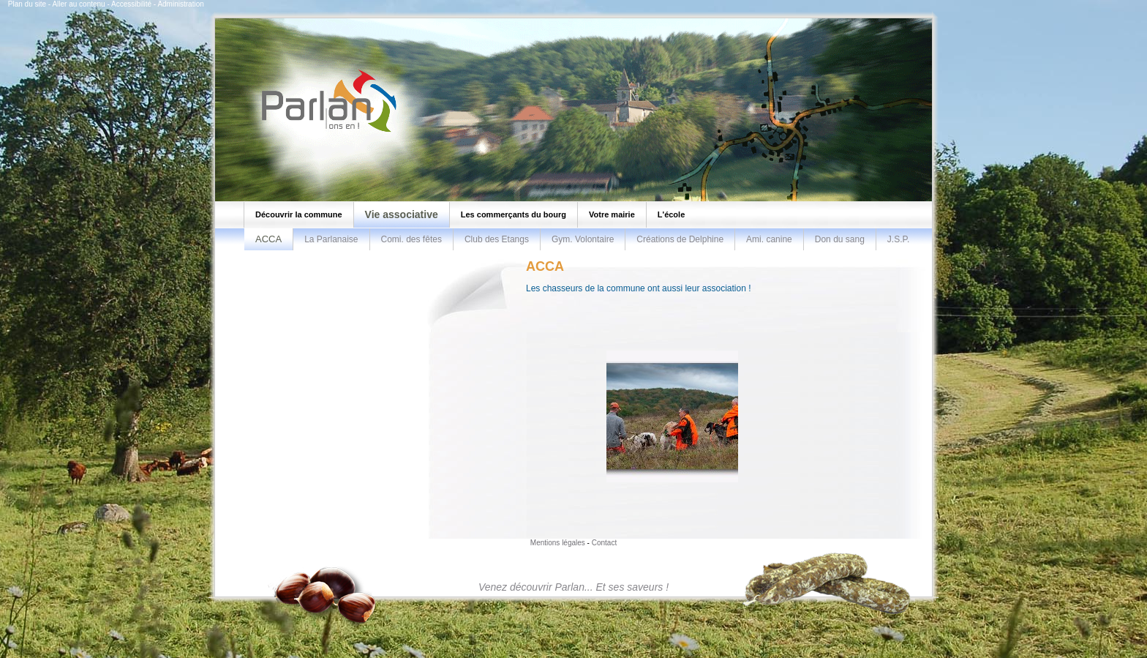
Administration (180, 4)
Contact (604, 543)
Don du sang (840, 239)
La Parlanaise (331, 239)
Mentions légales (557, 543)
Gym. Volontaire (583, 239)
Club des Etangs (497, 239)
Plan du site (27, 4)
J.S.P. (898, 239)
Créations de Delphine (679, 239)
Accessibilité (131, 4)
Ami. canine (769, 239)
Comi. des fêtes (411, 239)
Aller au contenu (78, 4)
